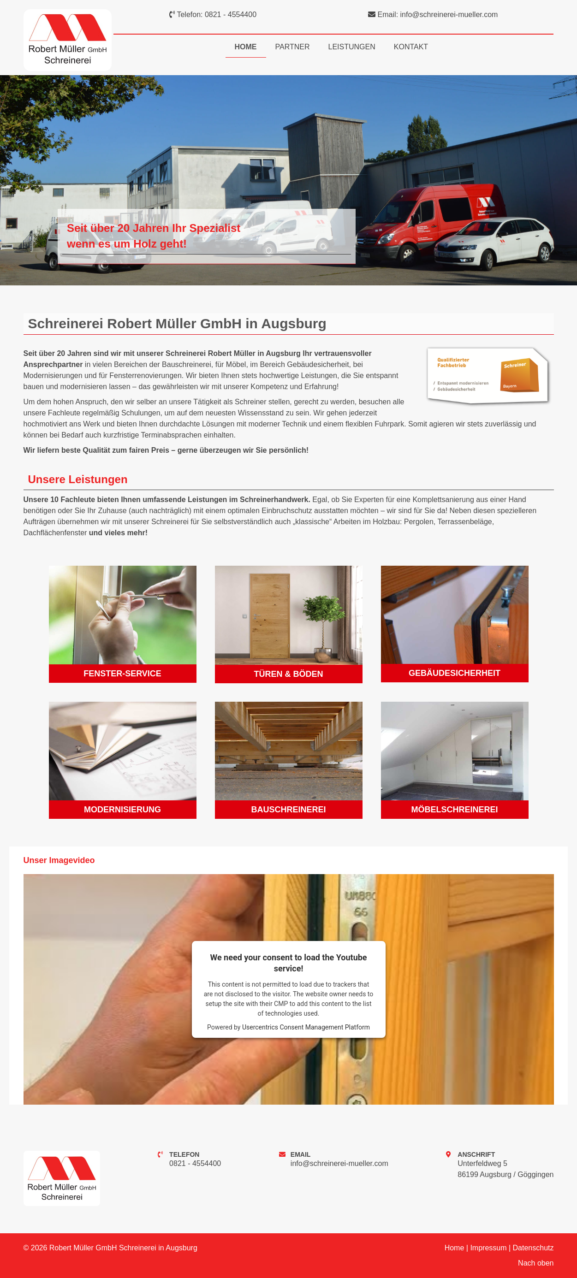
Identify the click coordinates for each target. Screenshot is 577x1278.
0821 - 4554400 (230, 14)
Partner (292, 47)
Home (246, 47)
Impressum (488, 1248)
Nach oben (535, 1263)
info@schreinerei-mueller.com (449, 14)
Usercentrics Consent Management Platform (306, 1027)
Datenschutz (533, 1248)
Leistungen (351, 47)
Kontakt (411, 47)
